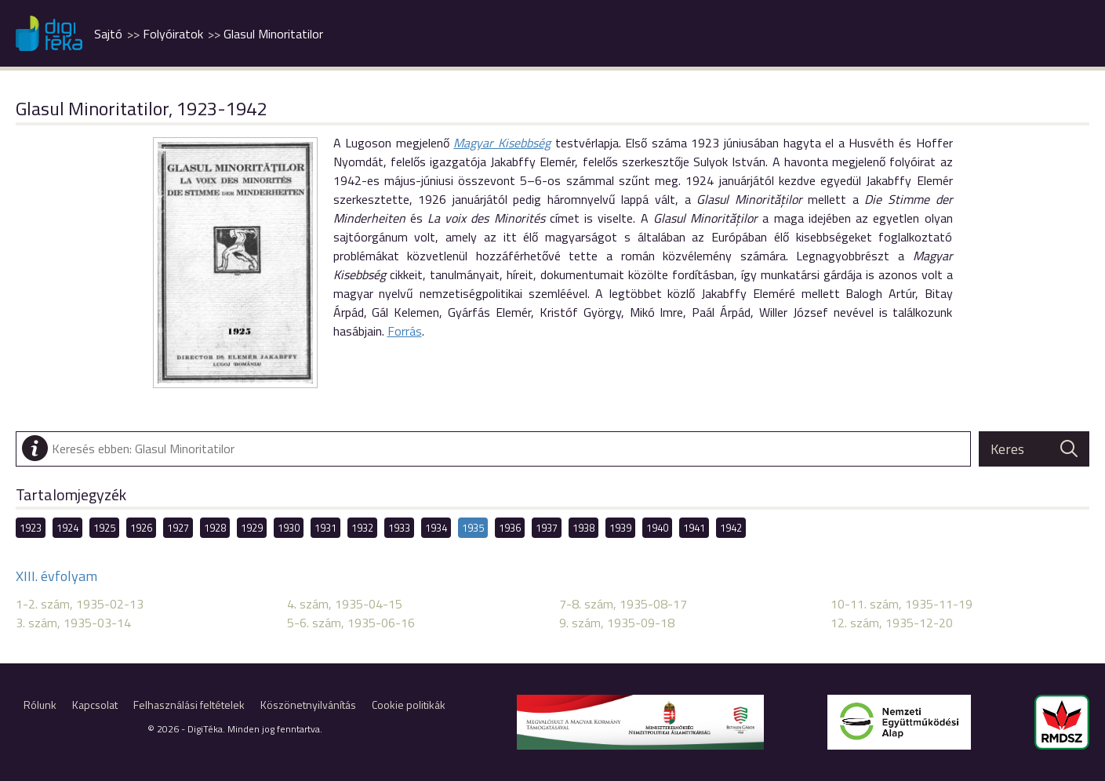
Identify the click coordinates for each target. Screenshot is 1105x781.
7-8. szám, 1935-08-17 (623, 603)
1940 (657, 528)
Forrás (404, 330)
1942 (731, 528)
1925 (104, 528)
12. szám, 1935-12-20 (892, 622)
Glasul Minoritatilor (273, 33)
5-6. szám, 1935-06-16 (351, 622)
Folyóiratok (173, 33)
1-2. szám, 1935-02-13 (80, 603)
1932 (362, 528)
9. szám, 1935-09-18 (616, 622)
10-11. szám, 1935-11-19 (901, 603)
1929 (252, 528)
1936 (510, 528)
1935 (473, 528)
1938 (583, 528)
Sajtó (108, 33)
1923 (31, 528)
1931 (325, 528)
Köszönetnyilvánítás (308, 704)
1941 (694, 528)
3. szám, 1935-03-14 (73, 622)
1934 (436, 528)
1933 (399, 528)
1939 (620, 528)
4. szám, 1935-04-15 (344, 603)
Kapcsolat (95, 704)
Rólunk (40, 704)
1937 (547, 528)
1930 (289, 528)
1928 (215, 528)
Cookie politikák (408, 704)
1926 (141, 528)
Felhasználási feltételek (189, 704)
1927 (178, 528)
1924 (67, 528)
